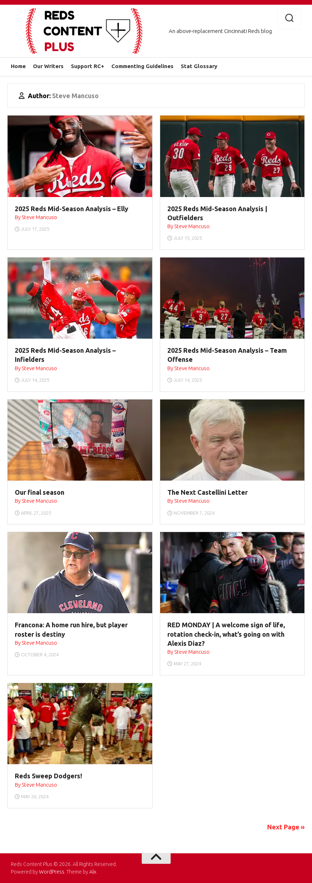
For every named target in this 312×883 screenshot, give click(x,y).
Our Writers (48, 66)
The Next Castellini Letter (207, 492)
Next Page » (286, 826)
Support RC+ (87, 66)
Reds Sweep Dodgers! (48, 775)
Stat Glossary (199, 66)
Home (18, 66)
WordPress (51, 872)
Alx (92, 872)
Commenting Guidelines (142, 66)
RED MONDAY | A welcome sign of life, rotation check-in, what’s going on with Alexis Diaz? (226, 633)
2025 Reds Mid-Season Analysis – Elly (71, 208)
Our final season (39, 492)
